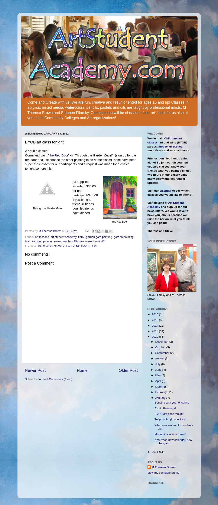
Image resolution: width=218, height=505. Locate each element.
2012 (155, 336)
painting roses (52, 241)
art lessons (42, 237)
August (160, 358)
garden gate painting (99, 237)
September (162, 353)
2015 (155, 320)
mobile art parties (170, 146)
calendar (166, 190)
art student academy (64, 237)
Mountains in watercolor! (170, 434)
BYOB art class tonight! (169, 413)
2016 (155, 314)
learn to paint (33, 241)
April (158, 381)
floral (81, 237)
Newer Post (35, 370)
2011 (155, 451)
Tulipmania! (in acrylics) (169, 419)
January (160, 397)
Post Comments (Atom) (57, 379)
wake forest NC (95, 241)
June (158, 369)
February (161, 392)
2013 (155, 331)
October (160, 347)
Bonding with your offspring (171, 402)
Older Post (128, 370)
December (162, 341)
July (158, 364)
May (158, 375)
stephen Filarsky (73, 241)
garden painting (124, 237)
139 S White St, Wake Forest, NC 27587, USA (67, 246)
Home (82, 370)
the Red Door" (59, 155)
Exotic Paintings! (165, 408)
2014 (155, 325)
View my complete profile (163, 472)
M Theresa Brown (164, 467)
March (159, 386)
